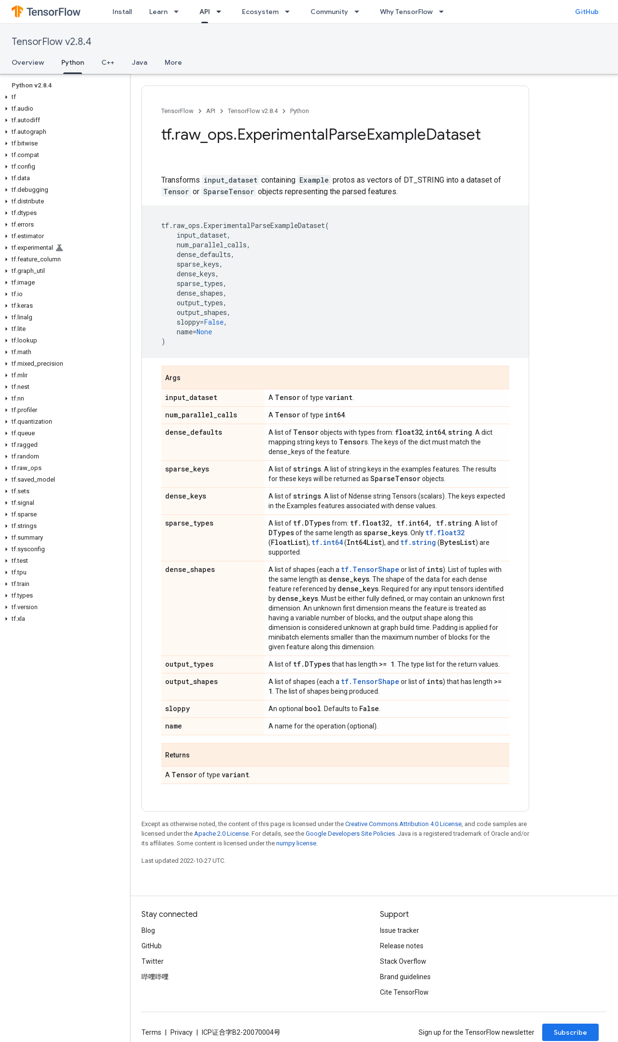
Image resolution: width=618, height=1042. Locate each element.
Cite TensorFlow (404, 992)
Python (299, 110)
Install (122, 11)
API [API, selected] (204, 11)
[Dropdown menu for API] (221, 11)
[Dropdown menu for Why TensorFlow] (444, 11)
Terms (151, 1032)
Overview (28, 62)
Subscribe (570, 1032)
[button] (63, 97)
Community (329, 11)
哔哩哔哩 (155, 977)
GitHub (587, 11)
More (173, 62)
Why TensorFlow (406, 11)
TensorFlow (177, 110)
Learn (158, 11)
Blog (148, 930)
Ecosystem (260, 11)
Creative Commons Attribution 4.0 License (403, 824)
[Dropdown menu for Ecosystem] (290, 11)
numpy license (296, 843)
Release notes (401, 946)
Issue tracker (399, 930)
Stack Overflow (403, 961)
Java (139, 62)
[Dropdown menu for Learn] (179, 11)
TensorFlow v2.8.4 (51, 42)
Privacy (181, 1032)
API (210, 110)
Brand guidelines (405, 977)
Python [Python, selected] (72, 62)
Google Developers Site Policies (350, 833)
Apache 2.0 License (221, 833)
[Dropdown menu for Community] (359, 11)
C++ (107, 62)
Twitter (152, 961)
